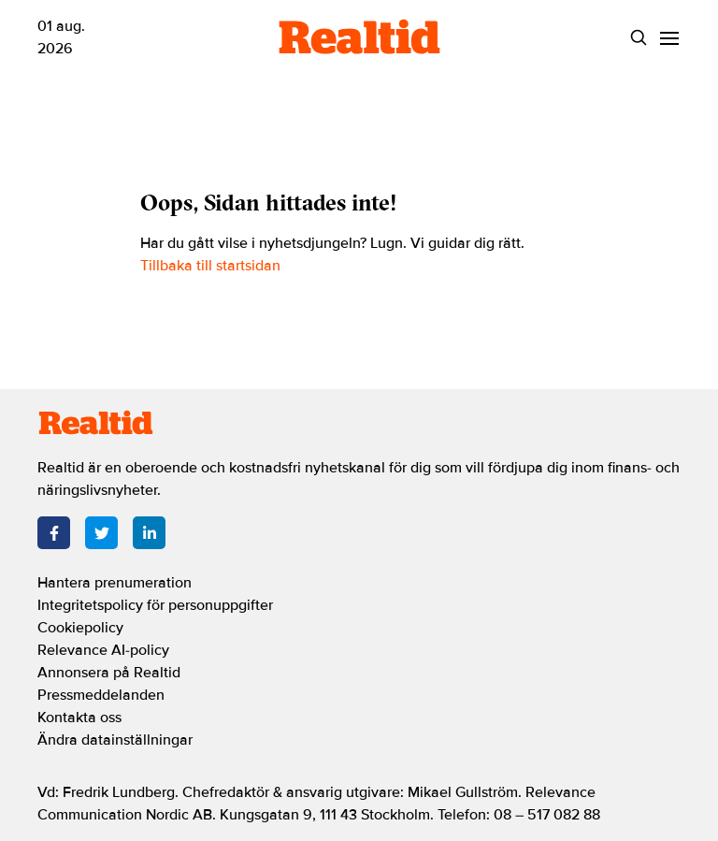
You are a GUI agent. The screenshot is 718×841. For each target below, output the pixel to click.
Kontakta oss (79, 717)
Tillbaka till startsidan (210, 265)
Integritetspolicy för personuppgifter (155, 605)
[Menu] (669, 38)
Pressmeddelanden (101, 695)
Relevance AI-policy (103, 650)
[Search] (638, 38)
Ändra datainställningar (115, 740)
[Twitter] (101, 532)
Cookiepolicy (80, 627)
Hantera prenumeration (114, 582)
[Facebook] (53, 532)
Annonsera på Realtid (108, 672)
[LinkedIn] (149, 532)
